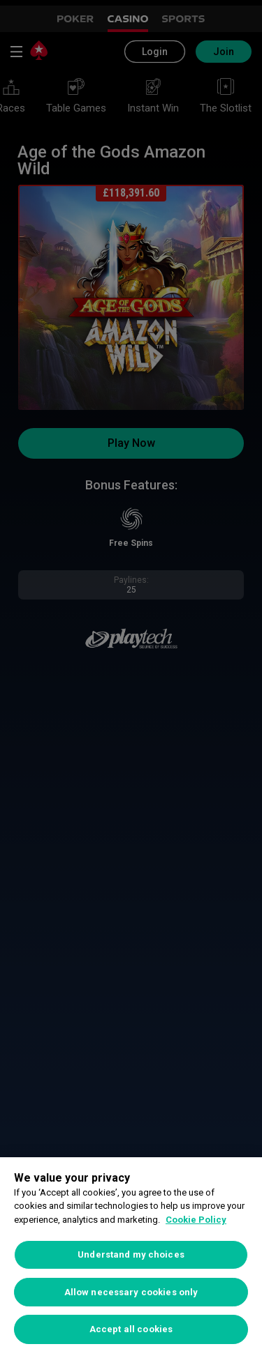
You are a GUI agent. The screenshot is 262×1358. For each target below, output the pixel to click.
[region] (131, 1257)
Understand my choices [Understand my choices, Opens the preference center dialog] (131, 1254)
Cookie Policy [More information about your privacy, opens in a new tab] (196, 1219)
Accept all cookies (131, 1329)
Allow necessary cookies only (131, 1292)
